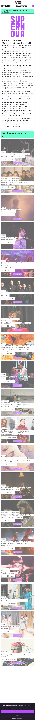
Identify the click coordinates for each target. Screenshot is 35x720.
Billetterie (21, 6)
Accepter (17, 711)
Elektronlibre (10, 120)
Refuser (18, 715)
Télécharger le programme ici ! (13, 126)
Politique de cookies (17, 718)
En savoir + (17, 163)
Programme (5, 6)
